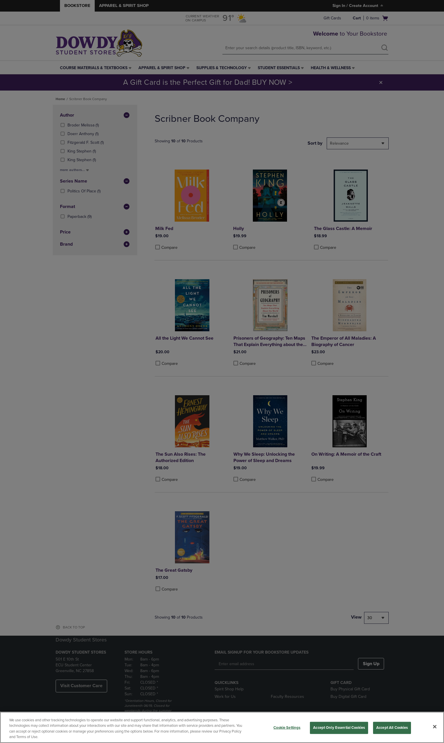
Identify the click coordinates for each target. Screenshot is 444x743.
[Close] (434, 726)
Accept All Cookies (392, 727)
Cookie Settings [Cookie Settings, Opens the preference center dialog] (286, 727)
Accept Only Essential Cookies (339, 727)
